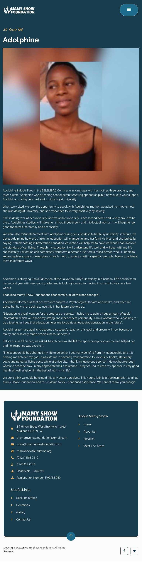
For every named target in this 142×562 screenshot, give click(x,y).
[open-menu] (129, 10)
